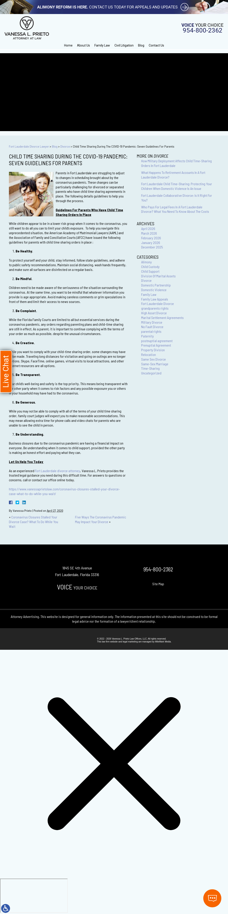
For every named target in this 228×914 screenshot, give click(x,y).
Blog (141, 45)
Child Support (150, 271)
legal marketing (130, 641)
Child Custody (150, 266)
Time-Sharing (150, 368)
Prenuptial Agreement (156, 345)
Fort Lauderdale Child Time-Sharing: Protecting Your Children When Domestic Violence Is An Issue (176, 186)
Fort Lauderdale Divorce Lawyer (29, 146)
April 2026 (148, 228)
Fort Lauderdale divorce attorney (57, 471)
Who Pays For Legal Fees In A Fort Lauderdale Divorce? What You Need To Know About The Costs (175, 209)
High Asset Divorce (154, 313)
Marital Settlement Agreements (162, 317)
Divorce (65, 146)
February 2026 (151, 238)
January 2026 (150, 242)
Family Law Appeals (154, 299)
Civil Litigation (124, 45)
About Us (83, 45)
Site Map (158, 584)
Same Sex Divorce (153, 359)
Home (68, 45)
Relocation (148, 354)
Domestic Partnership (156, 285)
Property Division (153, 350)
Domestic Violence (154, 290)
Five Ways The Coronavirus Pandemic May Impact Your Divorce (100, 519)
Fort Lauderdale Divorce (157, 303)
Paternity (147, 336)
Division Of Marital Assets (158, 276)
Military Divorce (151, 322)
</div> (34, 896)
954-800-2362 (202, 30)
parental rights (151, 331)
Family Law (102, 45)
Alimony (146, 262)
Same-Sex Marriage (154, 364)
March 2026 (149, 233)
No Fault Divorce (152, 327)
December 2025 (152, 247)
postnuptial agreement (157, 341)
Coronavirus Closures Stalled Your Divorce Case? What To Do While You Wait (33, 521)
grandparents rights (155, 308)
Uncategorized (151, 373)
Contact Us (156, 45)
